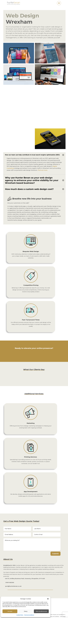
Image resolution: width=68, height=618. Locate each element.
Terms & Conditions (29, 615)
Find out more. (43, 170)
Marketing (30, 423)
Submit (55, 554)
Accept (10, 611)
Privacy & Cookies (53, 616)
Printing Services (30, 457)
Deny (25, 611)
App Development (30, 491)
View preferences (41, 611)
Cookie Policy (19, 615)
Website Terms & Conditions (56, 614)
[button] (48, 599)
